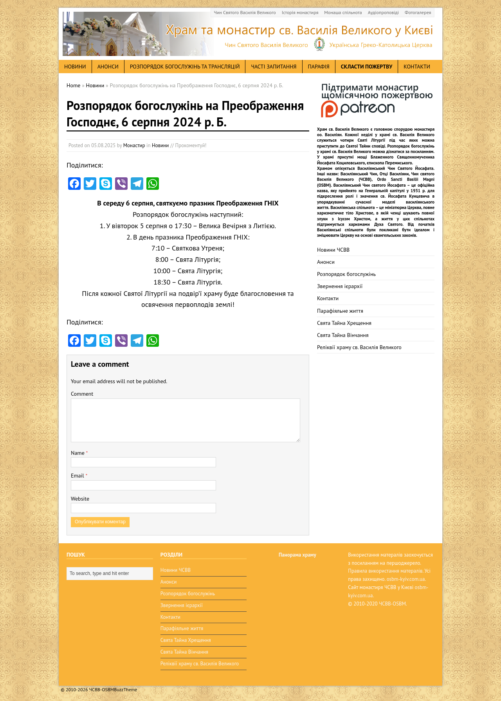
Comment (82, 393)
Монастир (134, 145)
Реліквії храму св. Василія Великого (359, 347)
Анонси (326, 261)
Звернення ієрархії (339, 286)
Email (78, 475)
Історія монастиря (300, 12)
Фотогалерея (418, 12)
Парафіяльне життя (340, 310)
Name (78, 452)
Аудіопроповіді (383, 12)
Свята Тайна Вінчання (343, 335)
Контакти (417, 66)
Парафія (319, 66)
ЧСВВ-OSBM (392, 603)
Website (80, 498)
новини (75, 66)
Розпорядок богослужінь (346, 274)
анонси (108, 66)
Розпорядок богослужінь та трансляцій (185, 66)
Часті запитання (273, 66)
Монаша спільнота (343, 12)
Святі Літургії (372, 140)
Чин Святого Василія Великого (245, 12)
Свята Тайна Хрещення (344, 322)
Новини (160, 145)
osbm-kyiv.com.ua (406, 579)
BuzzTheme (125, 689)
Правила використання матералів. (385, 571)
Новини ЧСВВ (333, 249)
